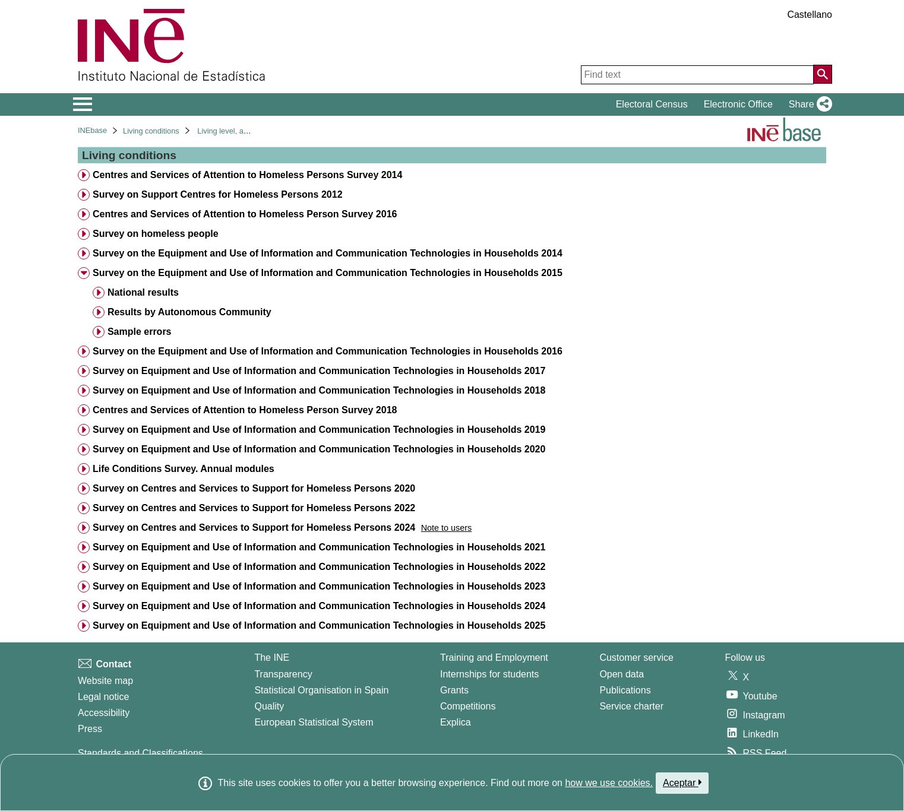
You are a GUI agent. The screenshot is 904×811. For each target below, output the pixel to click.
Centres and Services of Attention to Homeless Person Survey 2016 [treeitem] (245, 214)
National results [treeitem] (143, 292)
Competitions (467, 706)
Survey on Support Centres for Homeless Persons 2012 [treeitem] (218, 194)
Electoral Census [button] (652, 104)
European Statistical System (313, 722)
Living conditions (151, 130)
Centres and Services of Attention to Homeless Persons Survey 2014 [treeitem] (247, 175)
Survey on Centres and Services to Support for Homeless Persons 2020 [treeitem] (254, 488)
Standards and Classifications (140, 753)
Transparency (283, 674)
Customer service (636, 657)
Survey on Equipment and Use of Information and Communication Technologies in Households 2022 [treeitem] (319, 567)
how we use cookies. (609, 783)
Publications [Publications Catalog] (624, 690)
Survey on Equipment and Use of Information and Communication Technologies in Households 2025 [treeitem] (319, 625)
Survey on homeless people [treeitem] (156, 234)
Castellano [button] (809, 14)
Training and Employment (494, 657)
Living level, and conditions (242, 130)
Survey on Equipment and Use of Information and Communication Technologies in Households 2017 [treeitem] (319, 371)
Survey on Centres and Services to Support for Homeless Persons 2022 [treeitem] (254, 508)
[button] (808, 104)
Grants (454, 690)
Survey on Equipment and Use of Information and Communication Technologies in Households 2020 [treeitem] (319, 449)
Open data (621, 674)
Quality (269, 706)
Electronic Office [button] (738, 104)
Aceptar (682, 782)
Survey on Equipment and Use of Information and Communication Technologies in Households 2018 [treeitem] (319, 390)
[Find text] (697, 74)
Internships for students (489, 674)
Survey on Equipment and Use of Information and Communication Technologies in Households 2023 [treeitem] (319, 586)
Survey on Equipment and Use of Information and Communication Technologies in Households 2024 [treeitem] (319, 606)
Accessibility (103, 713)
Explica (455, 722)
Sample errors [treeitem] (140, 332)
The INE (271, 657)
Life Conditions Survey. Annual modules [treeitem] (183, 469)
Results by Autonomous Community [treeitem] (189, 312)
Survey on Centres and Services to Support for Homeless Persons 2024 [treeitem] (254, 527)
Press (90, 729)
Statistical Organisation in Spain (321, 690)
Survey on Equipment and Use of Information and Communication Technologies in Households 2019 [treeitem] (319, 429)
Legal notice (103, 697)
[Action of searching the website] (822, 74)
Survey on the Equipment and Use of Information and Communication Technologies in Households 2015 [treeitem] (327, 273)
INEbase (92, 130)
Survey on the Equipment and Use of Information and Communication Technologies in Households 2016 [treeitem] (327, 351)
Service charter (631, 706)
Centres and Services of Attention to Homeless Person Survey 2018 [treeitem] (245, 410)
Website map (105, 681)
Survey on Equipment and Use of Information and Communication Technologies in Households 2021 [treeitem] (319, 547)
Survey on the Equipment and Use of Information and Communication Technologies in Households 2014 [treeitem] (327, 253)
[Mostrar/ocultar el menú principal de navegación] (83, 104)
